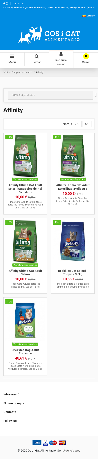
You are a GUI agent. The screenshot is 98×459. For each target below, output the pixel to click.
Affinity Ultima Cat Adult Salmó (25, 272)
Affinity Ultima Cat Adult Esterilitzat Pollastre (72, 186)
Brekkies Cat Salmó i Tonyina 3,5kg (72, 272)
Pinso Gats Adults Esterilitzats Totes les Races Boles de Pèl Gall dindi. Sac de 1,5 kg (25, 205)
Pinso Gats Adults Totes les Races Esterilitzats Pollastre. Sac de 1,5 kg (72, 201)
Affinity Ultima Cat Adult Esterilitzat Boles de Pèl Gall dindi (25, 188)
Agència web (71, 450)
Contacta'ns (18, 3)
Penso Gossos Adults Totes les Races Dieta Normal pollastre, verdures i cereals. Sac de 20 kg (25, 366)
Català (88, 15)
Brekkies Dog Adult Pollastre (25, 351)
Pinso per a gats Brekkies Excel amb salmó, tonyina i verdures (72, 285)
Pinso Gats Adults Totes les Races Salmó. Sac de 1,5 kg (25, 285)
